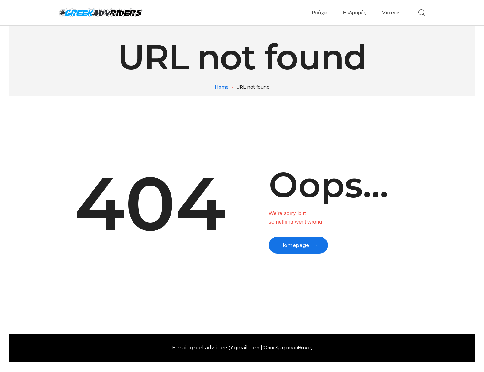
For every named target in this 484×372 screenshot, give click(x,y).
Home (222, 87)
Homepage (297, 245)
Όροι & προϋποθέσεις (288, 348)
